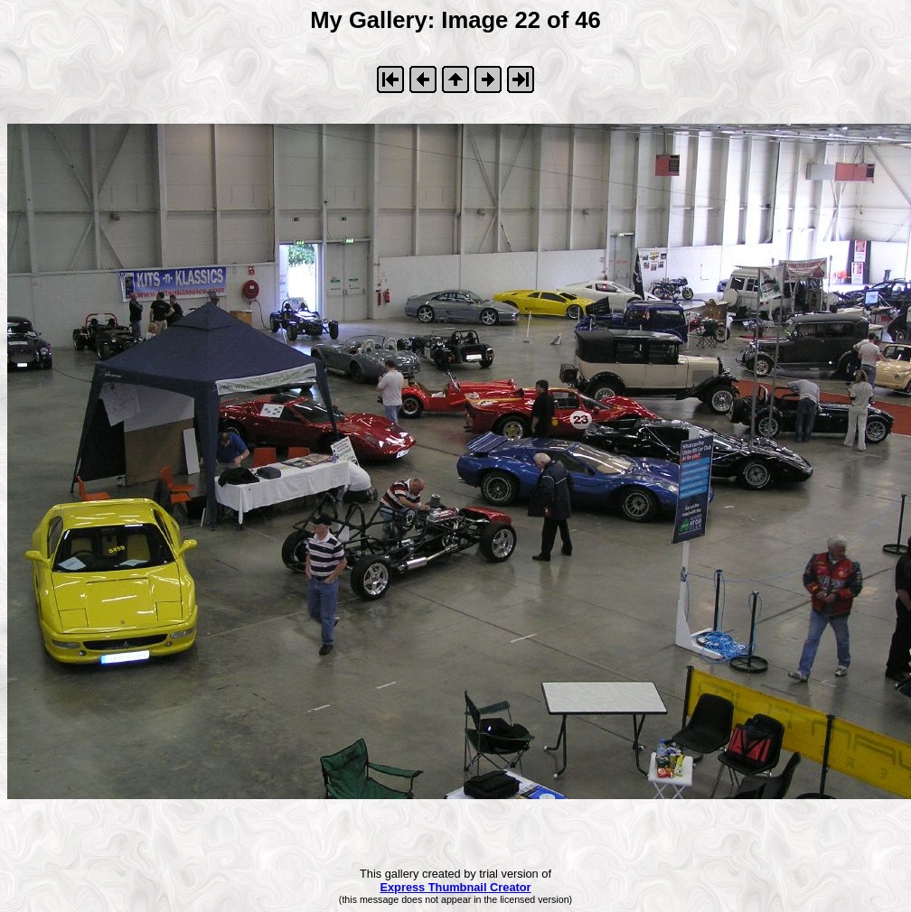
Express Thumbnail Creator (455, 887)
